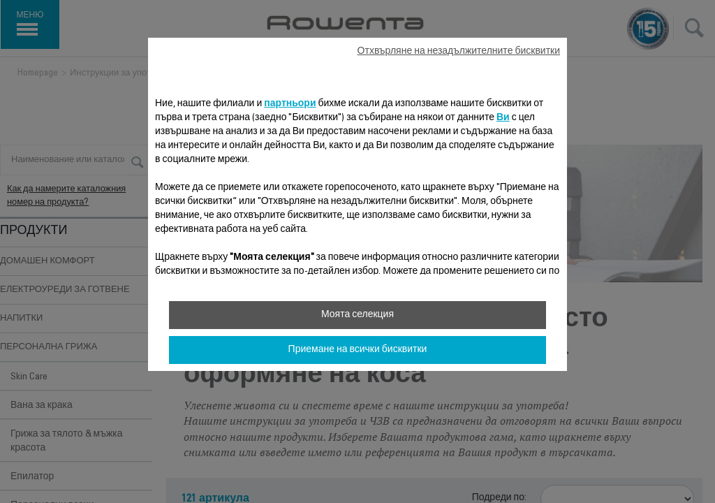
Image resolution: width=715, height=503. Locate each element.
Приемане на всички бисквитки (357, 350)
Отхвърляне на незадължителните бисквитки (459, 52)
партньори (290, 104)
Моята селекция (357, 315)
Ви (503, 118)
